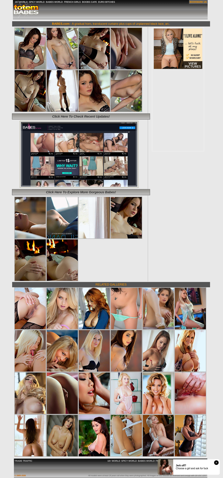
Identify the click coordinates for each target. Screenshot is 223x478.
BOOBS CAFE (180, 461)
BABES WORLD (146, 461)
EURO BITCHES (197, 461)
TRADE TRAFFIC (23, 461)
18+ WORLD (113, 461)
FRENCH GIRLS (164, 461)
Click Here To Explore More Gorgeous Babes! (81, 192)
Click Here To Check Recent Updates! (81, 116)
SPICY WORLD (129, 461)
